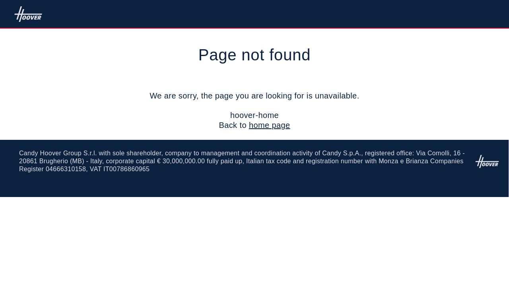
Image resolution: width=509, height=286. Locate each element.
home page (269, 125)
